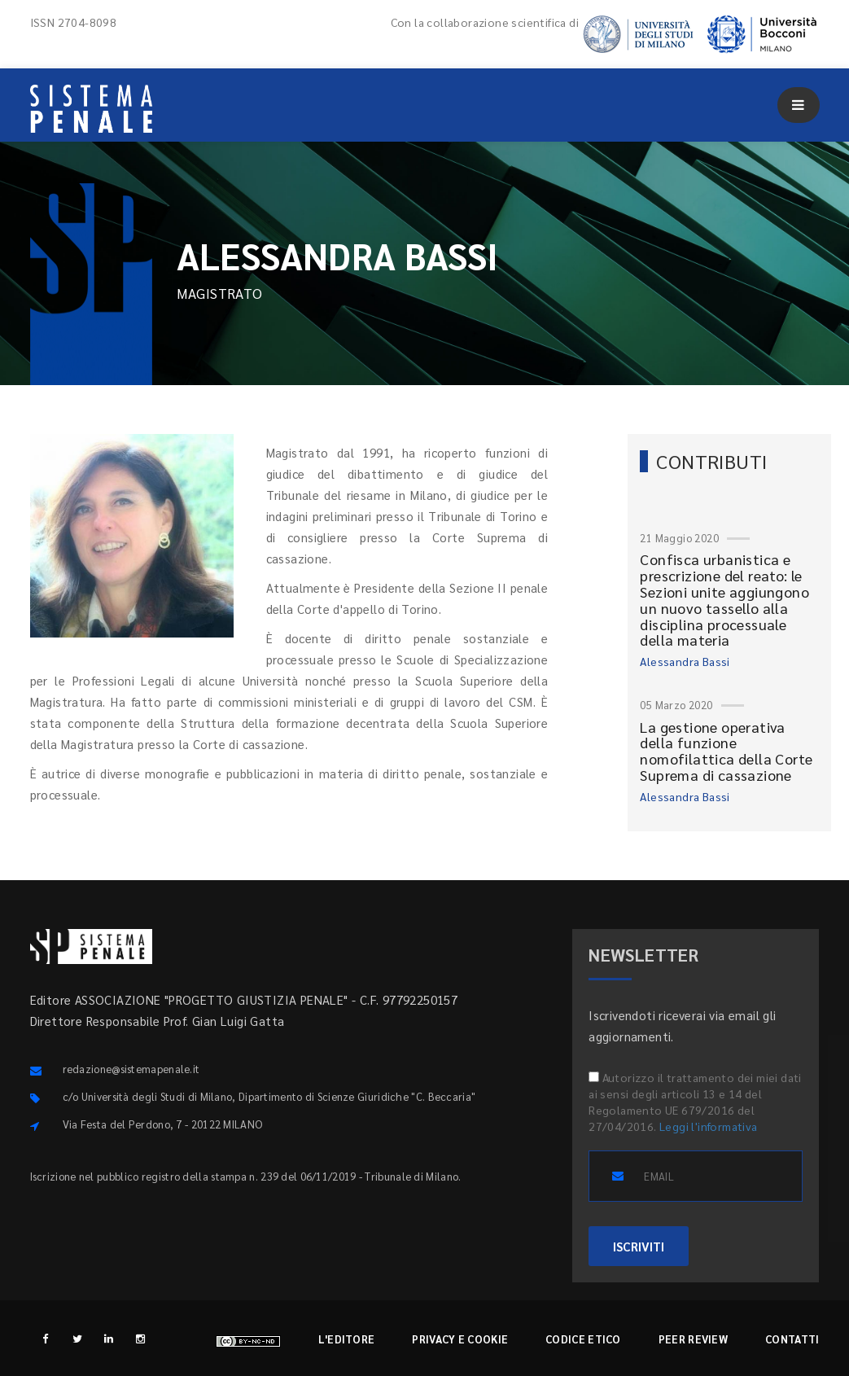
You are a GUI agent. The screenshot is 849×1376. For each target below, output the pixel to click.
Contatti (792, 1339)
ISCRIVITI (638, 1246)
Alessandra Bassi (684, 661)
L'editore (346, 1339)
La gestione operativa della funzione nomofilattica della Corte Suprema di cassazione (726, 750)
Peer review (693, 1339)
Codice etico (583, 1339)
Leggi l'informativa (708, 1126)
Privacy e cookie (460, 1339)
